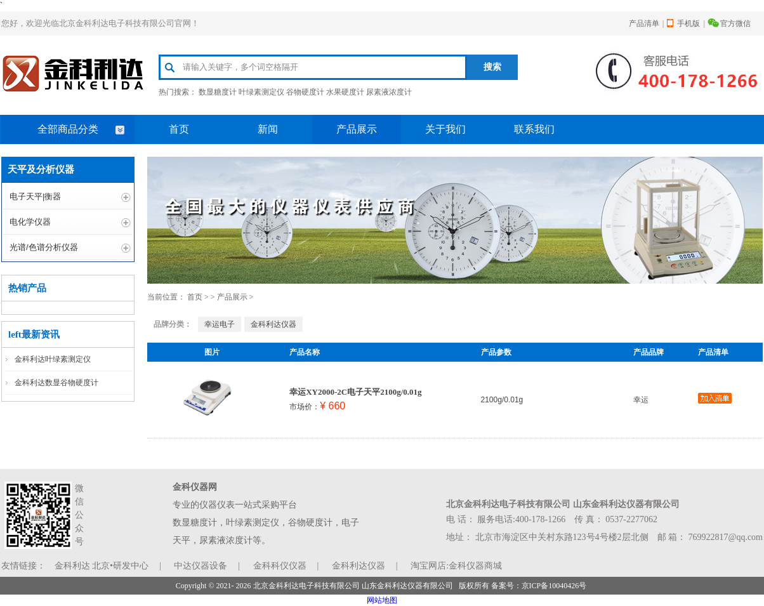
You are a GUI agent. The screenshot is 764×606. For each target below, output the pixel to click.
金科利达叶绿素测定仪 (53, 359)
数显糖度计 (218, 92)
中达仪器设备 (200, 566)
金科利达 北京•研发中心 (101, 566)
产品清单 (644, 23)
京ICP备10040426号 (554, 585)
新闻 (268, 129)
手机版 (688, 23)
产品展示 (356, 129)
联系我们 (534, 129)
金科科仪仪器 (279, 566)
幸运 (641, 399)
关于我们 (445, 129)
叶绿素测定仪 (261, 92)
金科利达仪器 (273, 324)
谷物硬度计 (305, 92)
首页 (179, 129)
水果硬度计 (345, 92)
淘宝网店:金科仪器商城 (456, 566)
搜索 (492, 67)
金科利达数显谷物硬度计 (56, 382)
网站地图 (382, 600)
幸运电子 (219, 324)
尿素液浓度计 (389, 92)
